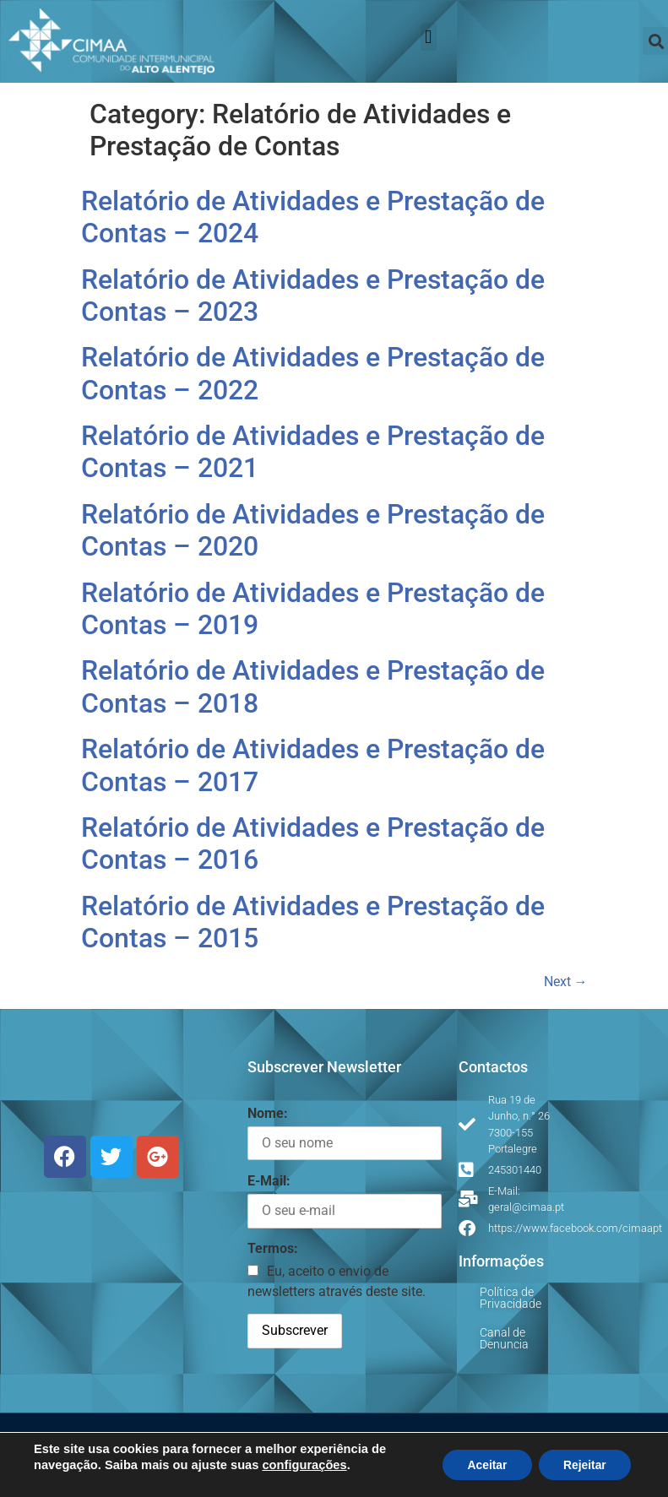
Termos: (272, 1248)
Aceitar (484, 1465)
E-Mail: (269, 1181)
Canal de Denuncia (504, 1338)
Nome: (267, 1113)
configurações (304, 1465)
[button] (429, 37)
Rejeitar (584, 1465)
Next (566, 982)
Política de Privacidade (510, 1297)
